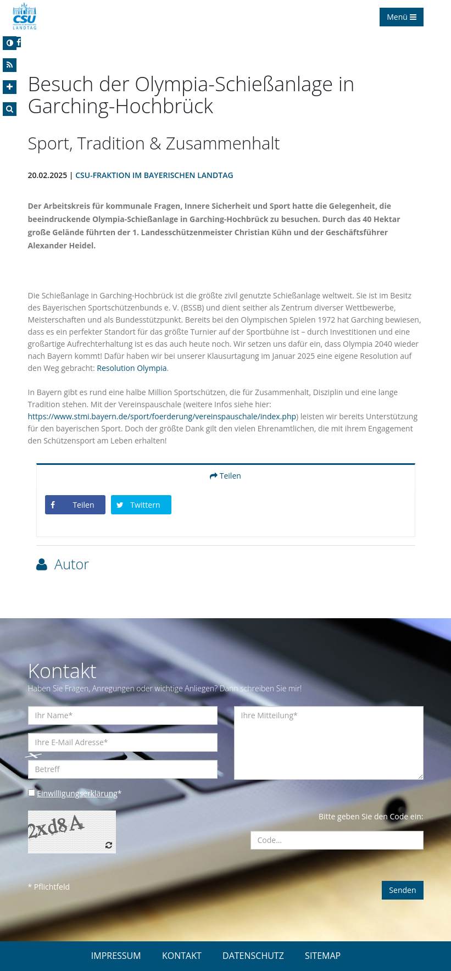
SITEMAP (323, 956)
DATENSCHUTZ (253, 956)
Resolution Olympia (131, 368)
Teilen (225, 475)
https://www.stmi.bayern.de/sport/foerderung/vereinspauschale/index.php (162, 416)
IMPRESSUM (116, 956)
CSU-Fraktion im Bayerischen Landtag (154, 175)
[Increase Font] (9, 87)
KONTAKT (182, 956)
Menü (401, 17)
